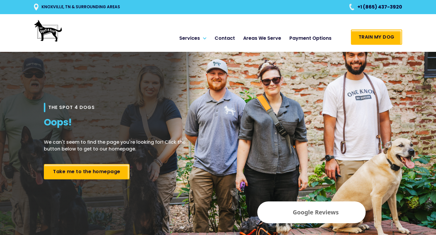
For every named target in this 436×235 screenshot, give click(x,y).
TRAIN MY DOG (376, 37)
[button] (194, 38)
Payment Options (310, 38)
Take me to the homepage (86, 171)
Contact (225, 38)
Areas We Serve (262, 38)
